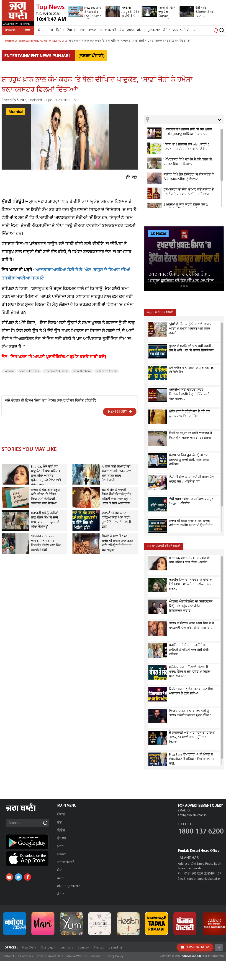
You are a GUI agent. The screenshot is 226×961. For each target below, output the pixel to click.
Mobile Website (77, 956)
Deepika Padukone (56, 371)
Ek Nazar (158, 233)
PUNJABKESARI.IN (191, 956)
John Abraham (82, 371)
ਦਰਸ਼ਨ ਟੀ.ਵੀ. (181, 30)
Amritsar (99, 947)
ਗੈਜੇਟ (166, 30)
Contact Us (9, 956)
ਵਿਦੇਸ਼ (60, 30)
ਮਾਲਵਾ (92, 30)
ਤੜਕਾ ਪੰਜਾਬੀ (107, 30)
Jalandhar (115, 947)
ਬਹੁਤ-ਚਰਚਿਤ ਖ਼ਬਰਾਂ (160, 312)
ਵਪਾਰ (130, 30)
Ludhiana (67, 947)
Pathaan (9, 371)
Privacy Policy (114, 956)
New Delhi (29, 947)
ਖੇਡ (121, 30)
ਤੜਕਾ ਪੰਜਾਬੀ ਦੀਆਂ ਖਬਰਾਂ (163, 546)
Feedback (26, 956)
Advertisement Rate (49, 956)
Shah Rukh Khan (29, 371)
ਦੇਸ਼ (51, 30)
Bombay (83, 947)
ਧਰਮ (196, 30)
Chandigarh (48, 947)
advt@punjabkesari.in (192, 815)
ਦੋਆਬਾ (71, 30)
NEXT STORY (120, 411)
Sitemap (95, 956)
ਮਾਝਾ (82, 30)
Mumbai (15, 112)
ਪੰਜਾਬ (42, 30)
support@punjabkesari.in (203, 879)
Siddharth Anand (106, 371)
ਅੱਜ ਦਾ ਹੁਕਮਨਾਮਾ (148, 30)
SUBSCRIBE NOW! (195, 947)
